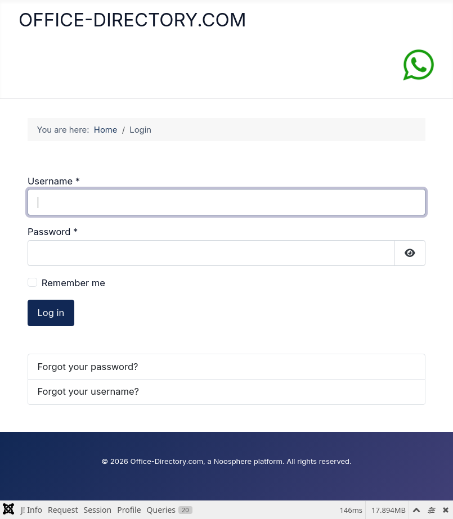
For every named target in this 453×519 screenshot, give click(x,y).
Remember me (73, 282)
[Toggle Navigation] (31, 67)
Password (53, 231)
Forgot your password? (88, 366)
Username (54, 181)
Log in (51, 312)
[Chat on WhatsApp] (418, 64)
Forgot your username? (89, 391)
